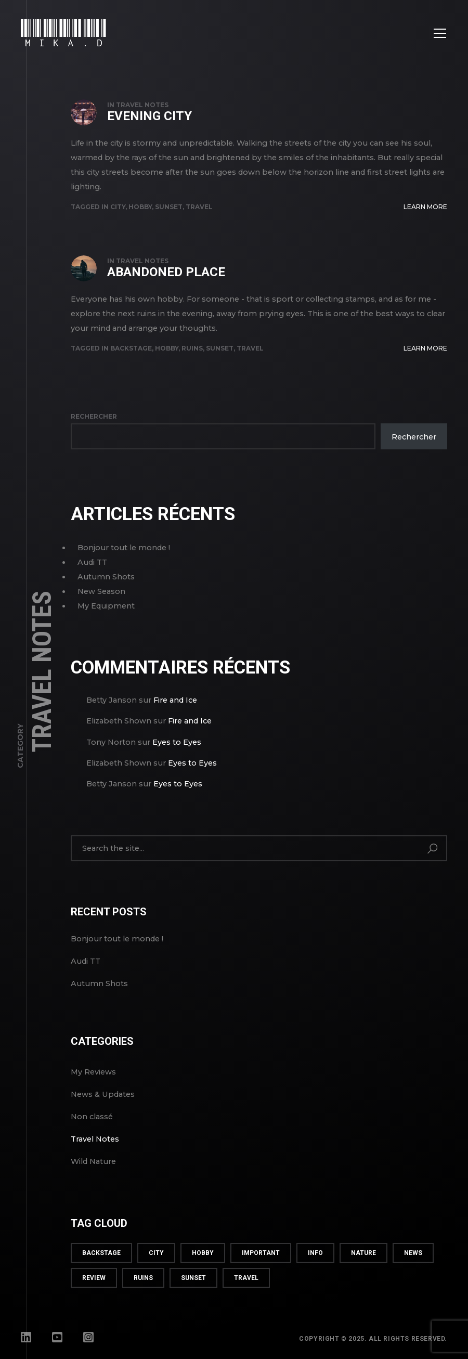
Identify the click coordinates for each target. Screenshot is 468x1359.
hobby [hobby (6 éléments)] (203, 1253)
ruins (192, 348)
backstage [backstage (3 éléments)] (101, 1253)
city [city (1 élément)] (156, 1253)
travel (199, 207)
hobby (140, 207)
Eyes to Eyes (176, 742)
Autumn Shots (106, 576)
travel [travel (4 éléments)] (246, 1278)
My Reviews (93, 1072)
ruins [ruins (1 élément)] (143, 1278)
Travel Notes (142, 105)
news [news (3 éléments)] (413, 1253)
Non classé (92, 1116)
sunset (169, 207)
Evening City (149, 116)
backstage (131, 348)
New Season (101, 591)
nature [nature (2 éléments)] (363, 1253)
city (117, 207)
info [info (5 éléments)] (315, 1253)
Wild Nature (93, 1161)
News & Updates (103, 1094)
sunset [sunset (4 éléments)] (193, 1278)
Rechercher (94, 416)
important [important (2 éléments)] (261, 1253)
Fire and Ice (175, 700)
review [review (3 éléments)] (94, 1278)
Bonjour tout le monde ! (123, 547)
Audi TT (92, 562)
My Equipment (106, 606)
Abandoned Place (166, 272)
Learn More (425, 207)
